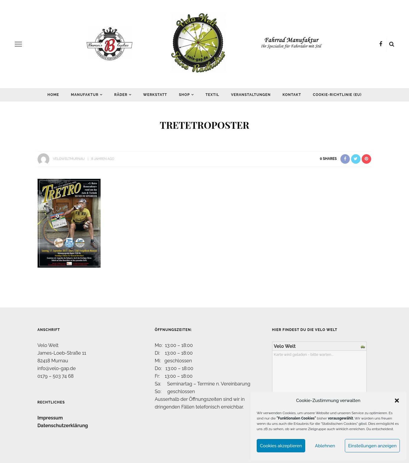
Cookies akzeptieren (281, 445)
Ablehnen (325, 445)
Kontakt (291, 95)
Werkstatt (155, 95)
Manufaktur (84, 95)
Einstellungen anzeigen (372, 445)
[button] (397, 400)
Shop (184, 95)
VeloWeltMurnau (69, 159)
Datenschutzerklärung (63, 425)
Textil (212, 95)
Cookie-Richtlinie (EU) (337, 95)
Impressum (50, 418)
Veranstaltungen (251, 95)
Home (53, 95)
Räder (120, 95)
